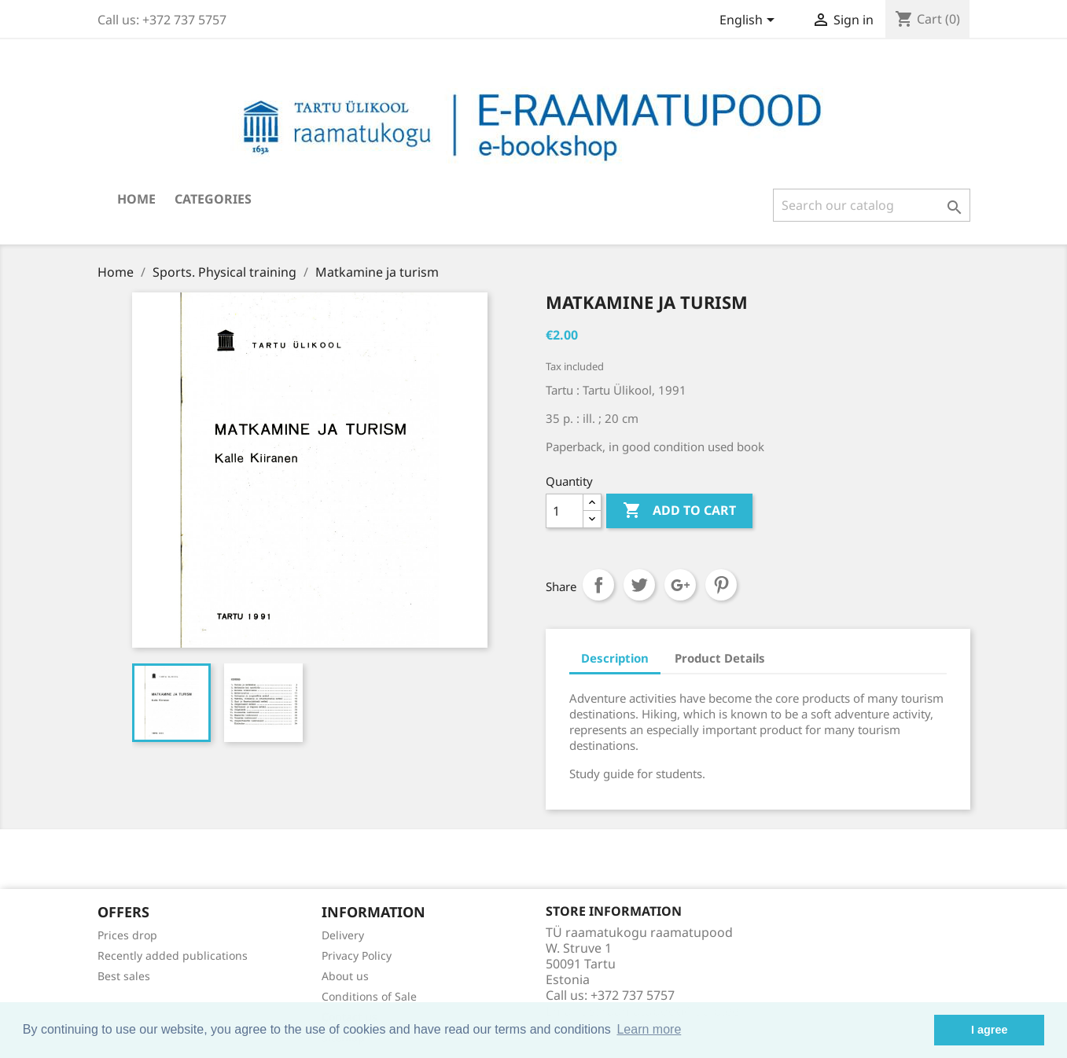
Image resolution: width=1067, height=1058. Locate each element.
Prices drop (127, 935)
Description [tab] (615, 658)
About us (345, 975)
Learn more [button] (648, 1029)
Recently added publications (173, 955)
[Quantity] (564, 511)
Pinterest (721, 585)
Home (136, 199)
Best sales (124, 975)
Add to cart (679, 511)
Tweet (639, 585)
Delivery (343, 935)
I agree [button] (989, 1029)
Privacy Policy (357, 955)
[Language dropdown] (749, 21)
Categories (213, 199)
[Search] (871, 205)
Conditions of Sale (369, 996)
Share (598, 585)
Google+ (680, 585)
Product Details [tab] (720, 658)
